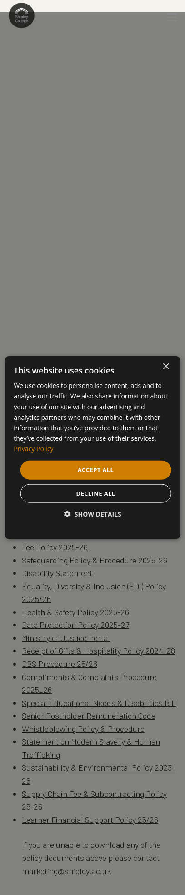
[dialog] (92, 447)
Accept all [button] (96, 470)
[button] (92, 513)
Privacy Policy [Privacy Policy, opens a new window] (33, 448)
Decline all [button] (95, 493)
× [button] (165, 366)
